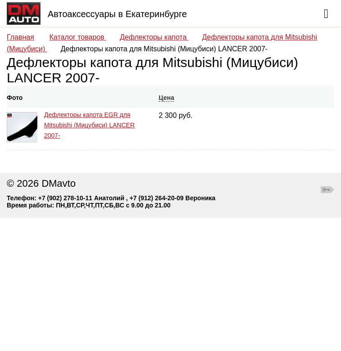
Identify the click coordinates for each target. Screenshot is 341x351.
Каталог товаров (78, 37)
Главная (20, 37)
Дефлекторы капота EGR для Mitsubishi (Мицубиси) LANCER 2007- (89, 125)
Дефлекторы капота (154, 37)
